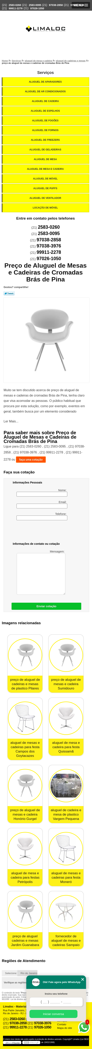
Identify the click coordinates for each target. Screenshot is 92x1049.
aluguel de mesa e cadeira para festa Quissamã (66, 747)
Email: (42, 504)
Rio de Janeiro (29, 973)
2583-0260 (15, 5)
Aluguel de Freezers (45, 140)
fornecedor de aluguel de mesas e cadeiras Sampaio (66, 940)
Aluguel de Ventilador (45, 198)
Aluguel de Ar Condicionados (45, 91)
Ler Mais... (11, 421)
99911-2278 (16, 8)
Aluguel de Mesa (46, 159)
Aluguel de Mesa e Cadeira (45, 169)
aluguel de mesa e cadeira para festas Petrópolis (25, 877)
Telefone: (42, 516)
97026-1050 (37, 8)
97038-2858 (56, 5)
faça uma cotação (31, 459)
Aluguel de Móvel (45, 178)
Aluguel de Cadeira (46, 101)
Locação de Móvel (46, 207)
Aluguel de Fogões (45, 120)
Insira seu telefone (56, 993)
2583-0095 (35, 5)
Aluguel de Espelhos (46, 111)
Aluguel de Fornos (45, 130)
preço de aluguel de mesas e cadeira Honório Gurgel (25, 814)
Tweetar (9, 293)
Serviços (45, 72)
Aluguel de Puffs (45, 188)
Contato (61, 1024)
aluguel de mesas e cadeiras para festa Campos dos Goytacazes (25, 749)
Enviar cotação (46, 606)
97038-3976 (77, 5)
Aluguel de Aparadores (45, 81)
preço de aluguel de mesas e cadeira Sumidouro (66, 684)
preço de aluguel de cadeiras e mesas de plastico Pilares (25, 684)
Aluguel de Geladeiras (45, 149)
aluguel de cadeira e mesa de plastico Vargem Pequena (66, 814)
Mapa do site (64, 1027)
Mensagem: (41, 572)
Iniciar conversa (53, 1014)
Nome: (42, 493)
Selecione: (11, 973)
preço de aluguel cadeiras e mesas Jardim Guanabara (25, 940)
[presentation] (38, 532)
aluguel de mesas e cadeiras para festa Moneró (66, 877)
